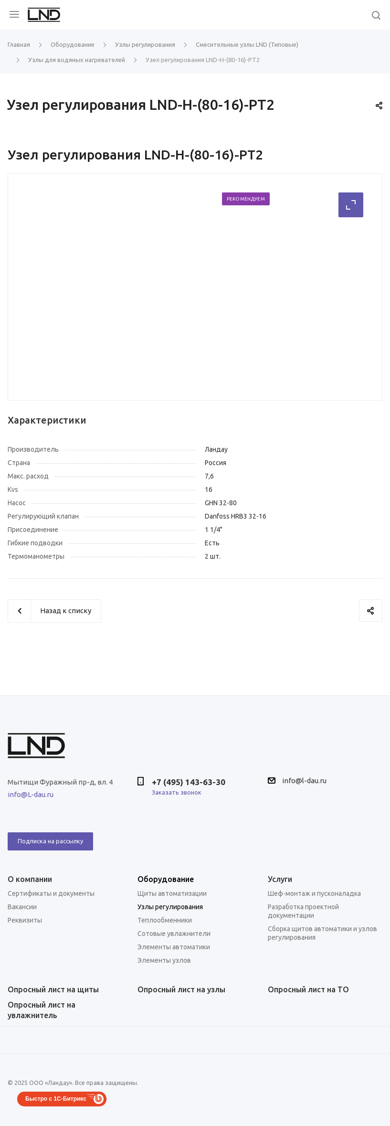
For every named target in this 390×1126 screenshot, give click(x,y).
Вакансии (22, 907)
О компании (30, 879)
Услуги (280, 879)
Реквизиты (25, 920)
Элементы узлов (164, 960)
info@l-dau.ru (304, 780)
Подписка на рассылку (50, 841)
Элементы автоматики (173, 947)
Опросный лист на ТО (308, 989)
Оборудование (165, 879)
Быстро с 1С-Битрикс (55, 1098)
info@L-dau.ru (30, 794)
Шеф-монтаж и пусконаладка (314, 893)
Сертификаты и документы (51, 893)
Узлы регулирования (170, 907)
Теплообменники (164, 920)
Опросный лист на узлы (181, 989)
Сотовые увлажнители (174, 933)
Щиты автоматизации (172, 893)
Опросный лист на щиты (53, 989)
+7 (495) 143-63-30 (188, 781)
